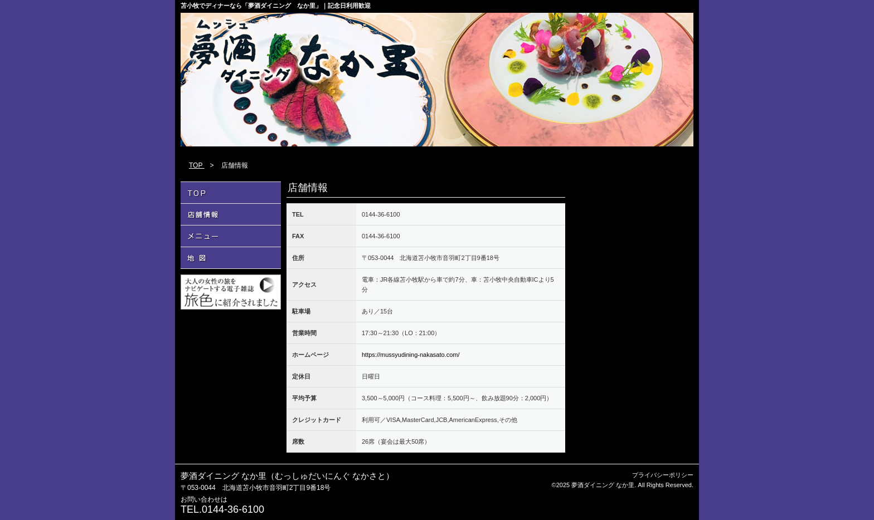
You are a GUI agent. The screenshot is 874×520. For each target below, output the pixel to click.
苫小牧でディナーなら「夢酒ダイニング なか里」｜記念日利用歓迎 (276, 5)
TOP (197, 165)
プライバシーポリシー (662, 475)
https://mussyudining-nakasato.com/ (410, 354)
